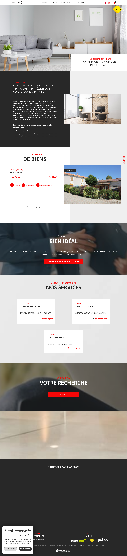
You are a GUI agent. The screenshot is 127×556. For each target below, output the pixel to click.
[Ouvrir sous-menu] (58, 2)
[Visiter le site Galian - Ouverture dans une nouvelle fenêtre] (103, 540)
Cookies (102, 545)
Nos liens (88, 545)
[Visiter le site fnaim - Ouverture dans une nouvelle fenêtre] (92, 540)
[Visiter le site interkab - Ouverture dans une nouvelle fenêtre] (78, 540)
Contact (124, 160)
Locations (65, 3)
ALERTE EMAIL (79, 3)
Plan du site (68, 545)
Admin (83, 545)
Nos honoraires (60, 545)
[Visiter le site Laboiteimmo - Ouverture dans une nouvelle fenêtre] (63, 553)
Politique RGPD (96, 545)
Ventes (54, 3)
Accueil (44, 3)
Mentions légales (76, 545)
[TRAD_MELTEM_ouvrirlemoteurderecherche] (17, 2)
